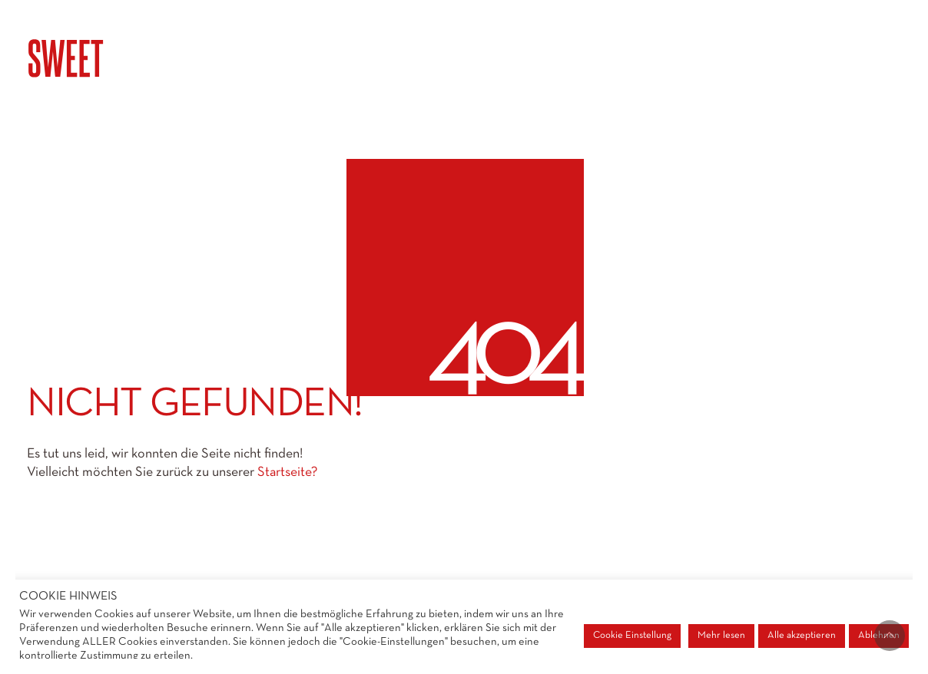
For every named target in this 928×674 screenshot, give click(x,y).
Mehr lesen (721, 635)
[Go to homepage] (104, 58)
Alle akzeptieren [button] (801, 635)
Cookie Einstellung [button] (632, 635)
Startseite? (287, 472)
